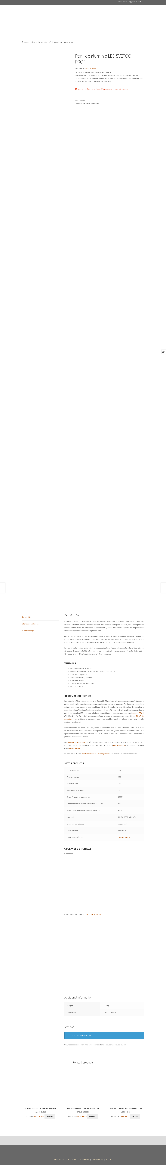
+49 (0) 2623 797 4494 (134, 2)
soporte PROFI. (138, 673)
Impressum (84, 1119)
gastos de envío (90, 69)
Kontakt (109, 1119)
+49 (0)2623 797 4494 (77, 1143)
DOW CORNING (75, 708)
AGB (67, 1119)
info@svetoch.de (97, 1143)
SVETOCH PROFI (124, 797)
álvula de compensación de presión (95, 713)
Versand (75, 1119)
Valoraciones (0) (28, 590)
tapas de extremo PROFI (77, 702)
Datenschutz (59, 1119)
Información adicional (30, 583)
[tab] (40, 576)
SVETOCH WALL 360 (93, 874)
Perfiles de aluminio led (38, 42)
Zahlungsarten (97, 1119)
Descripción (26, 576)
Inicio (26, 42)
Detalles (50, 1076)
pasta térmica (119, 705)
